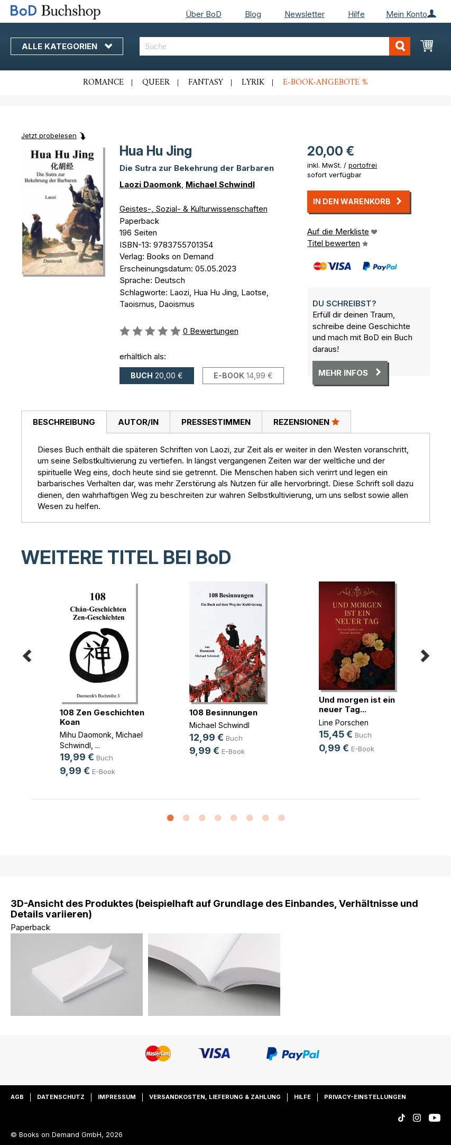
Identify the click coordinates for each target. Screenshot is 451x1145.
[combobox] (275, 46)
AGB (17, 1097)
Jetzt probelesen (49, 135)
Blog (253, 14)
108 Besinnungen (223, 712)
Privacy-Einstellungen (365, 1097)
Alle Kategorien (67, 46)
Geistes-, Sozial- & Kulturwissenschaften (193, 209)
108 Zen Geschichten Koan (102, 717)
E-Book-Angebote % (325, 82)
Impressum (117, 1097)
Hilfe (356, 14)
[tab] (63, 422)
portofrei (362, 165)
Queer (156, 82)
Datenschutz (61, 1097)
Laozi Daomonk (150, 184)
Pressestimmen (216, 422)
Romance (103, 82)
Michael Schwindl (220, 184)
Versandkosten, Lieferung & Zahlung (215, 1097)
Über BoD (204, 14)
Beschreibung (64, 422)
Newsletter (304, 14)
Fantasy (205, 82)
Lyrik (253, 82)
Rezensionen (306, 422)
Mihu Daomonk (86, 734)
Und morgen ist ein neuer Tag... (357, 704)
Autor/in (138, 422)
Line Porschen (344, 722)
